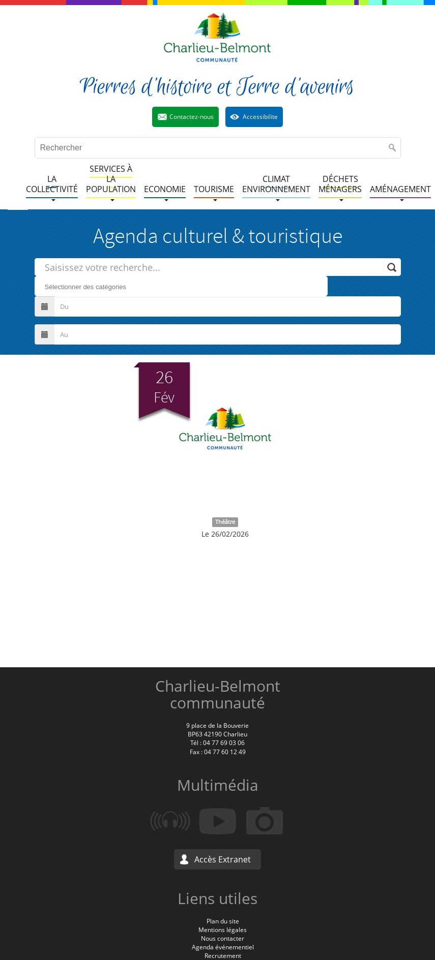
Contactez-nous (191, 116)
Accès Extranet (222, 859)
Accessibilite (260, 116)
